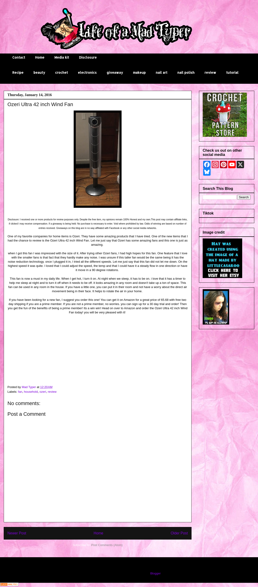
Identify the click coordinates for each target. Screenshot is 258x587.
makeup (139, 72)
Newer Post (16, 533)
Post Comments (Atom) (106, 545)
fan (20, 391)
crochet (61, 72)
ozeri (43, 391)
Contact (18, 57)
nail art (161, 72)
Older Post (179, 533)
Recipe (17, 72)
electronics (87, 72)
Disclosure (88, 57)
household (31, 391)
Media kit (61, 57)
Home (39, 57)
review (210, 72)
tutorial (232, 72)
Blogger (155, 573)
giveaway (115, 72)
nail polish (186, 72)
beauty (39, 72)
